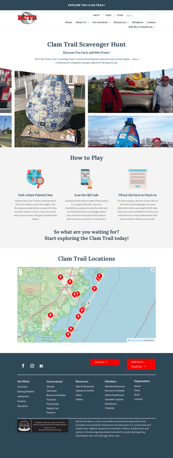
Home (68, 22)
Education (22, 405)
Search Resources (85, 386)
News (108, 15)
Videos (79, 399)
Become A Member (115, 390)
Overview (22, 386)
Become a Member (56, 395)
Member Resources (115, 386)
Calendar (109, 407)
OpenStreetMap (136, 340)
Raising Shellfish (25, 391)
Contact (151, 22)
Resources (120, 22)
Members (137, 22)
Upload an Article (85, 390)
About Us (81, 22)
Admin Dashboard (114, 394)
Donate (50, 386)
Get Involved (99, 22)
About (96, 15)
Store (120, 15)
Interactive (23, 396)
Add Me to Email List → (142, 27)
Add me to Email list (137, 364)
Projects (21, 401)
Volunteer (52, 390)
